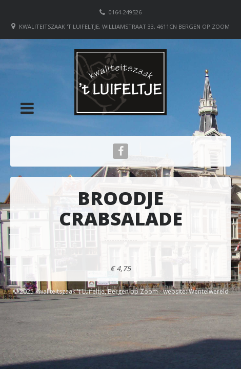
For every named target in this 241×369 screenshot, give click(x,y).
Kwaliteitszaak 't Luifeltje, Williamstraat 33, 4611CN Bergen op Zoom (124, 26)
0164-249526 (125, 12)
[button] (27, 108)
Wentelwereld (209, 291)
